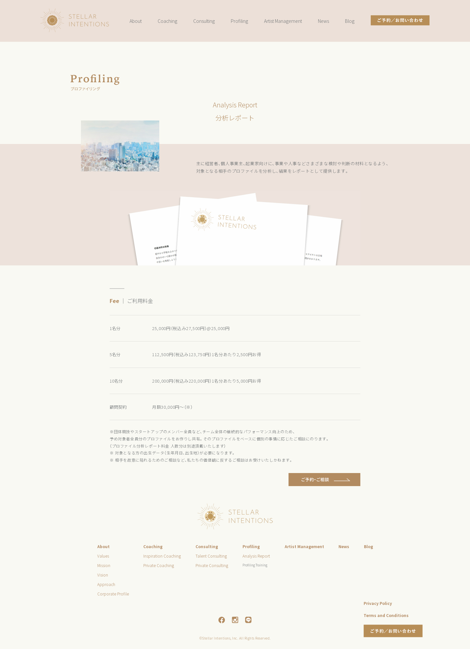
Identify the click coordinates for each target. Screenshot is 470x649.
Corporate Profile (113, 593)
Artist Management (283, 21)
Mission (103, 565)
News (323, 21)
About (136, 21)
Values (103, 556)
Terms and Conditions (386, 615)
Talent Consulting (211, 556)
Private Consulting (212, 565)
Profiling (239, 21)
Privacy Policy (378, 603)
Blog (349, 21)
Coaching (167, 21)
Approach (106, 584)
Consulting (204, 21)
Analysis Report (256, 556)
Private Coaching (158, 565)
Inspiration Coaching (162, 556)
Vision (102, 575)
